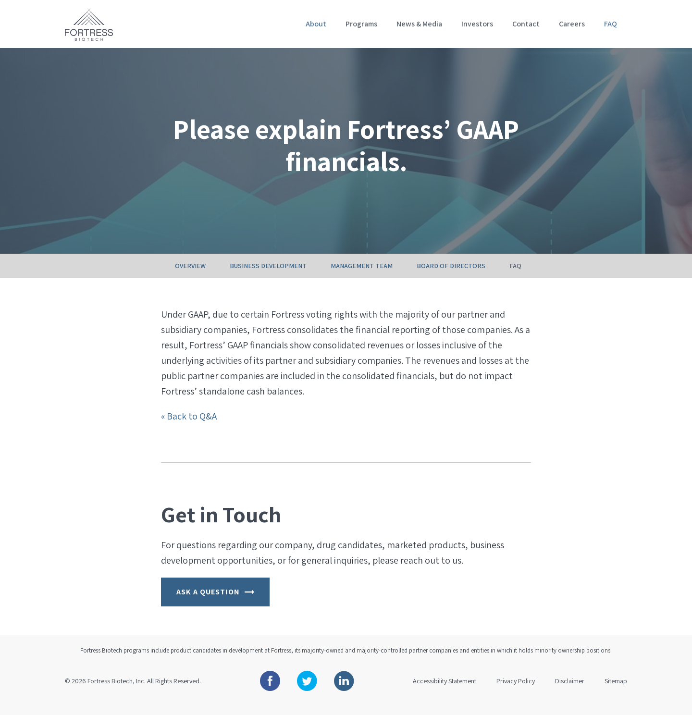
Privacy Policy (515, 691)
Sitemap (616, 691)
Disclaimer (569, 691)
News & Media (419, 24)
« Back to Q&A (189, 426)
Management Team (362, 276)
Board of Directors (451, 276)
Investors (477, 24)
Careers (572, 24)
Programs (361, 24)
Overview (190, 276)
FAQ (610, 24)
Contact (526, 24)
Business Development (268, 276)
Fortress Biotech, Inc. (116, 691)
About (316, 24)
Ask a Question (215, 602)
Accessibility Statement (444, 691)
